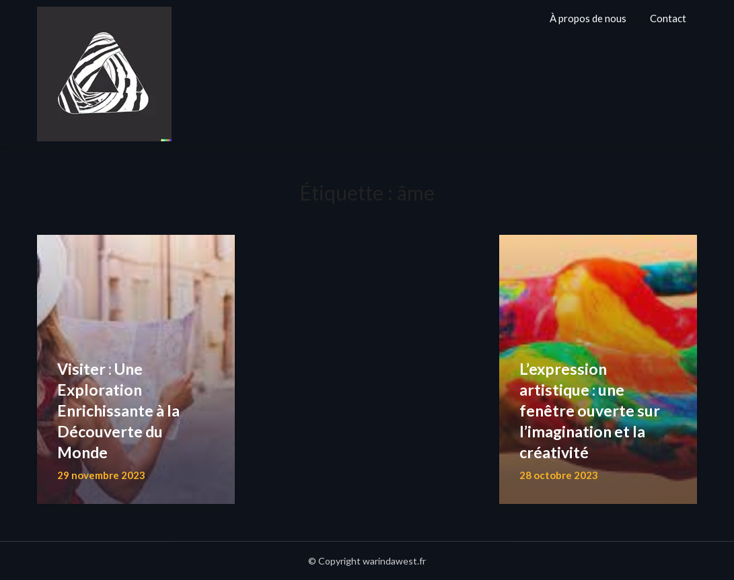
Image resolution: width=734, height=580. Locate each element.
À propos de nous (588, 18)
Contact (668, 18)
